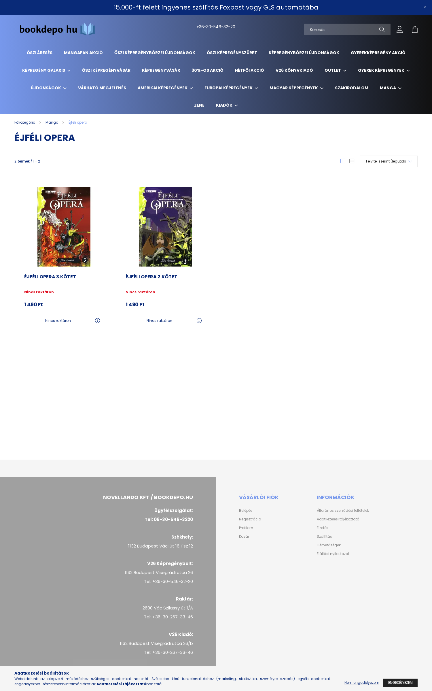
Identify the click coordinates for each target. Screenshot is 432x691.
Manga (388, 88)
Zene (199, 105)
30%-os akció (207, 70)
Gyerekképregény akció (378, 53)
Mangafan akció (83, 53)
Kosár (244, 537)
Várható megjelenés (102, 88)
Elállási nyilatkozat (333, 554)
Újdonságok (46, 88)
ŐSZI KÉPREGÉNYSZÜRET (232, 53)
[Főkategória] (25, 122)
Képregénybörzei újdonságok (304, 53)
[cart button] (414, 29)
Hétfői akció (249, 70)
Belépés (246, 511)
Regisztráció (250, 519)
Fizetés (322, 528)
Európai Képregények (228, 88)
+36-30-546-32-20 (202, 27)
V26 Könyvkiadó (294, 70)
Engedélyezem (400, 682)
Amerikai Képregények (163, 88)
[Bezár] (424, 7)
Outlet (333, 70)
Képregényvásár (161, 70)
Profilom (246, 528)
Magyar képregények (294, 88)
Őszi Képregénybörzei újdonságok (154, 53)
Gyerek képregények (381, 70)
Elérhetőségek (329, 545)
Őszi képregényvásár (106, 70)
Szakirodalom (351, 88)
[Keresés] (347, 29)
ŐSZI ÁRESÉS (39, 53)
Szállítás (324, 537)
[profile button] (400, 29)
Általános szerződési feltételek (343, 511)
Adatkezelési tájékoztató (338, 519)
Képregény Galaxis (44, 70)
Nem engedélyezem (361, 682)
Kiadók (224, 105)
